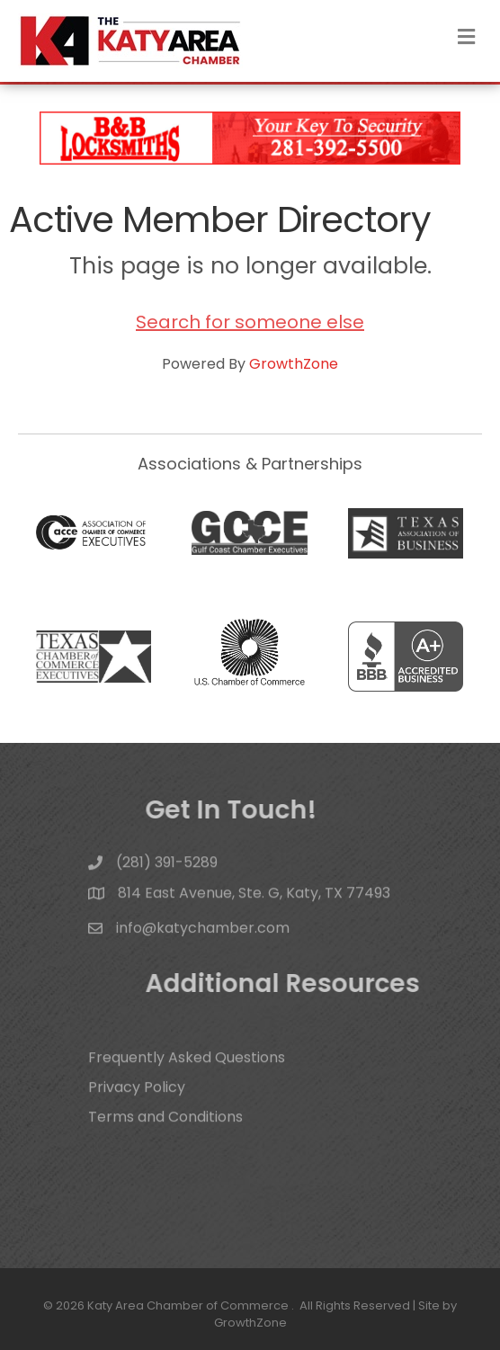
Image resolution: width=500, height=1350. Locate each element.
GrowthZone (293, 363)
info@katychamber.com (203, 935)
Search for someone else (250, 322)
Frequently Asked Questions (186, 1073)
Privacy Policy (136, 1103)
